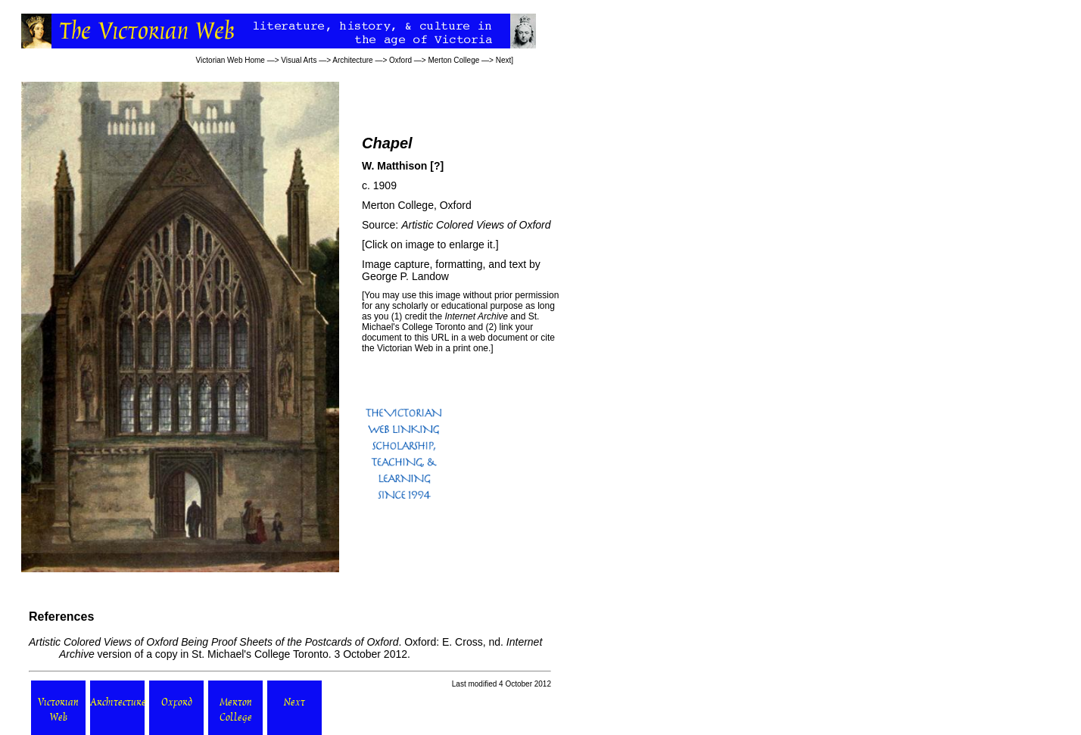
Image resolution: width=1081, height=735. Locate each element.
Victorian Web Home (230, 60)
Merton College (453, 60)
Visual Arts (298, 60)
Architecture (352, 60)
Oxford (400, 60)
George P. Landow (405, 276)
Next (504, 60)
